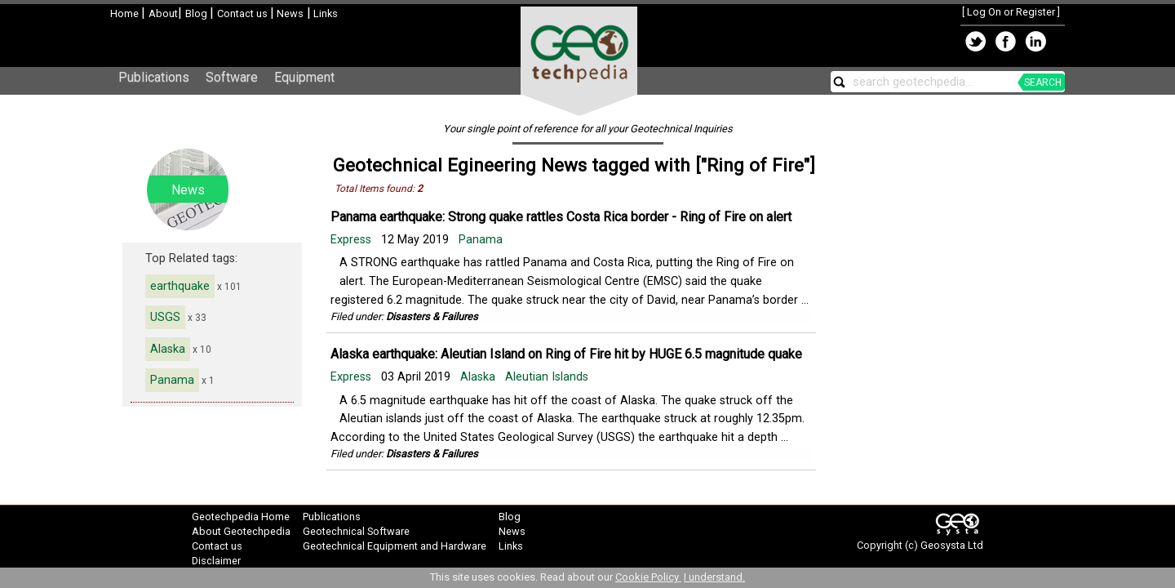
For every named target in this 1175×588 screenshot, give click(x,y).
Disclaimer (216, 561)
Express (352, 240)
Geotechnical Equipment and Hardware (394, 546)
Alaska (167, 349)
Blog (197, 13)
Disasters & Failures (432, 316)
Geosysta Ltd (951, 545)
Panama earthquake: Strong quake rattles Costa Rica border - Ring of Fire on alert (560, 217)
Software (232, 77)
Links (324, 13)
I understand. (714, 577)
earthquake (180, 286)
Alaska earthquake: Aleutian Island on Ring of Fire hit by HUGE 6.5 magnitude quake (566, 354)
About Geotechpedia (241, 531)
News (289, 13)
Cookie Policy (648, 577)
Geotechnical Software (356, 531)
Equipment (304, 77)
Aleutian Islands (546, 377)
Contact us (243, 13)
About (163, 13)
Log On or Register (1011, 12)
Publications (153, 77)
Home (125, 13)
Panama (172, 380)
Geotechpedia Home (241, 516)
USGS (165, 317)
